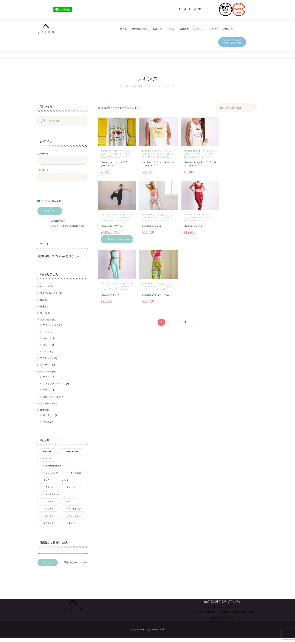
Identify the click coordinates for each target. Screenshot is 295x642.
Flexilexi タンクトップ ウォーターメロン (117, 164)
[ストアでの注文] (237, 107)
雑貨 (42, 410)
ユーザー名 (43, 154)
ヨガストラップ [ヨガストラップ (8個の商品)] (73, 508)
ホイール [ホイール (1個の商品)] (70, 487)
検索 (42, 121)
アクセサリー (47, 403)
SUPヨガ (117, 151)
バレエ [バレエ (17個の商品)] (65, 480)
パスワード (43, 170)
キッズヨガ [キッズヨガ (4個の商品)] (76, 473)
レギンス (123, 157)
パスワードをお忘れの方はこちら (68, 226)
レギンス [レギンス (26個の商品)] (70, 523)
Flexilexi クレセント (194, 225)
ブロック (47, 390)
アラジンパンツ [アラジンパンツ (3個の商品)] (50, 473)
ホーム (124, 86)
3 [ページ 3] (177, 322)
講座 (42, 306)
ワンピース (48, 345)
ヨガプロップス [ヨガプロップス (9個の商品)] (73, 516)
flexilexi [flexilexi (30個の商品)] (47, 451)
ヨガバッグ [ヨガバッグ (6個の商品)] (48, 516)
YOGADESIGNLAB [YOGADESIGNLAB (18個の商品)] (52, 466)
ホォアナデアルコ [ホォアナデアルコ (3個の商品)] (51, 494)
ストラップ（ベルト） (54, 383)
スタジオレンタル (49, 293)
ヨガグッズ (45, 371)
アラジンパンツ (51, 325)
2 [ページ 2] (169, 322)
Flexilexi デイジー (110, 294)
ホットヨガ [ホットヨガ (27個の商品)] (48, 501)
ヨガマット (45, 365)
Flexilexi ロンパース (111, 225)
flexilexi (106, 151)
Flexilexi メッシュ (151, 225)
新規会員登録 (58, 220)
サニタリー (48, 415)
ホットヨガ (124, 154)
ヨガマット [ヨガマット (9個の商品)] (48, 523)
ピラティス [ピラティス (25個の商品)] (48, 487)
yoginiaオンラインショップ (146, 86)
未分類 (43, 313)
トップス (47, 331)
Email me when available (120, 239)
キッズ (46, 351)
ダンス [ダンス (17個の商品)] (46, 480)
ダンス (126, 151)
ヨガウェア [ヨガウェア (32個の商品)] (48, 508)
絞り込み (47, 562)
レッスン (44, 286)
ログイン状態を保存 (49, 201)
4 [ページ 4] (185, 322)
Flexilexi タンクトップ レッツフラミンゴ (158, 164)
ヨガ (103, 157)
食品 (42, 299)
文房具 (46, 422)
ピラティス (111, 154)
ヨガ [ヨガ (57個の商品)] (68, 501)
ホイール (47, 377)
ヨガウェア (111, 157)
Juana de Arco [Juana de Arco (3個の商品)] (71, 451)
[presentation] (63, 192)
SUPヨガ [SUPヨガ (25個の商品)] (47, 458)
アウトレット (47, 358)
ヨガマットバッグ (52, 397)
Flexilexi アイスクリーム (155, 294)
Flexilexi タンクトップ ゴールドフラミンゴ (200, 164)
